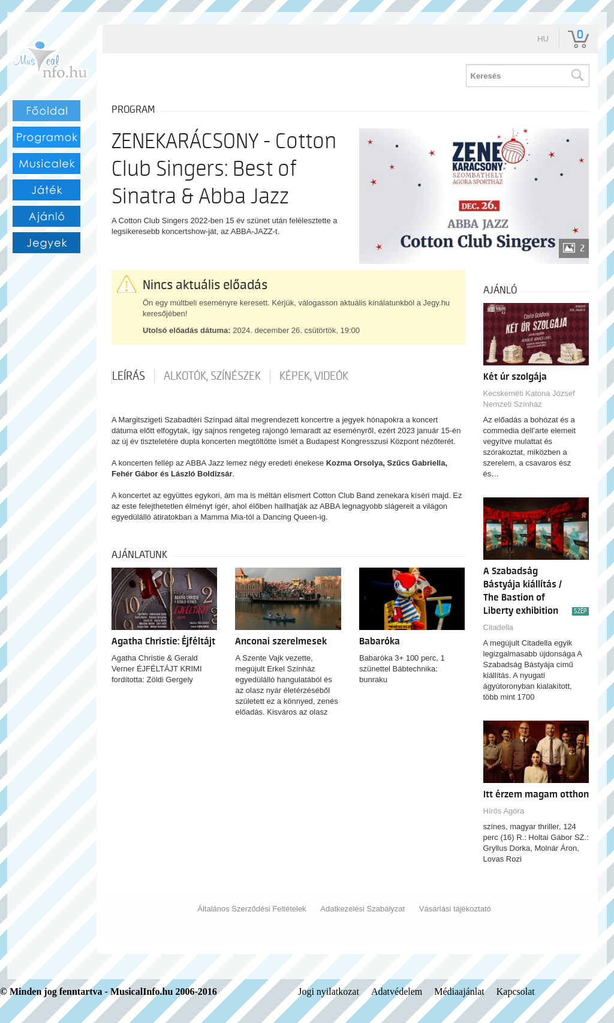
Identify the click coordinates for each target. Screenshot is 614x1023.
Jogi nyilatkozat (328, 991)
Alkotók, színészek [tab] (212, 376)
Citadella (498, 627)
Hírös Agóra (504, 810)
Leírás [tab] (128, 376)
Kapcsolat (515, 991)
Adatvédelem (396, 991)
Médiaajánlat (459, 991)
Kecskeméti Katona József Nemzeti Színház (529, 399)
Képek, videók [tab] (313, 376)
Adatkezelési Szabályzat (362, 908)
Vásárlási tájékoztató (455, 908)
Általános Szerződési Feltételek (251, 908)
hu (543, 38)
